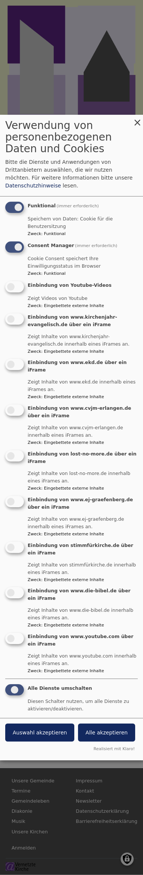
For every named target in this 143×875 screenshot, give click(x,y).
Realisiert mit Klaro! (114, 748)
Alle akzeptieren (107, 733)
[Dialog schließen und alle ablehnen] (137, 119)
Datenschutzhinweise (33, 186)
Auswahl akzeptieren (40, 733)
